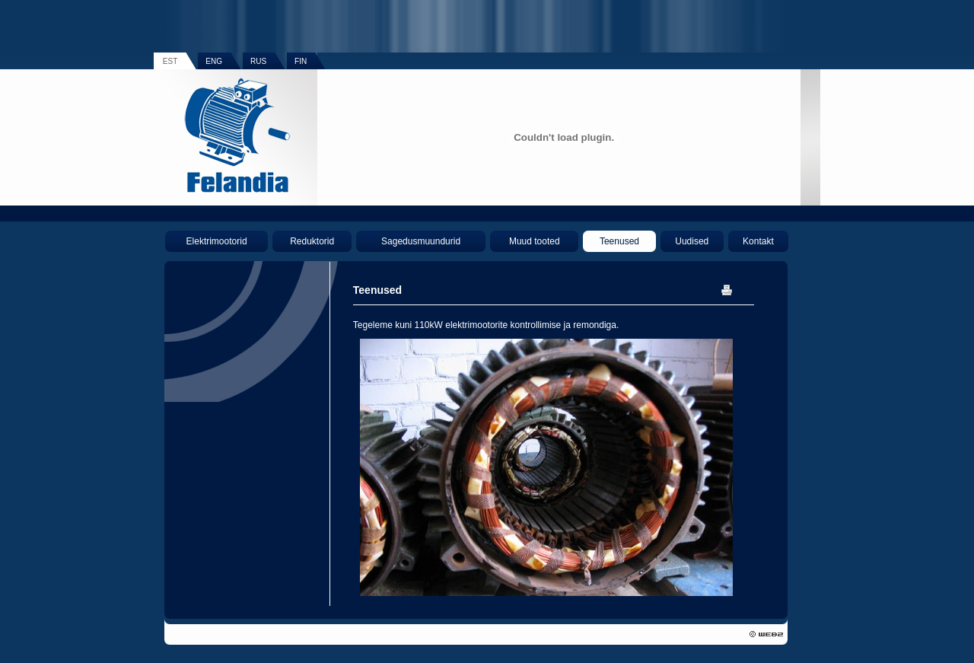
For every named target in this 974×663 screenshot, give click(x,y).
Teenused (619, 241)
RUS (258, 61)
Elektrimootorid (216, 241)
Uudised (691, 241)
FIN (300, 61)
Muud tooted (534, 241)
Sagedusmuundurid (420, 241)
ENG (213, 61)
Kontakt (758, 241)
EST (170, 61)
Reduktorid (312, 241)
